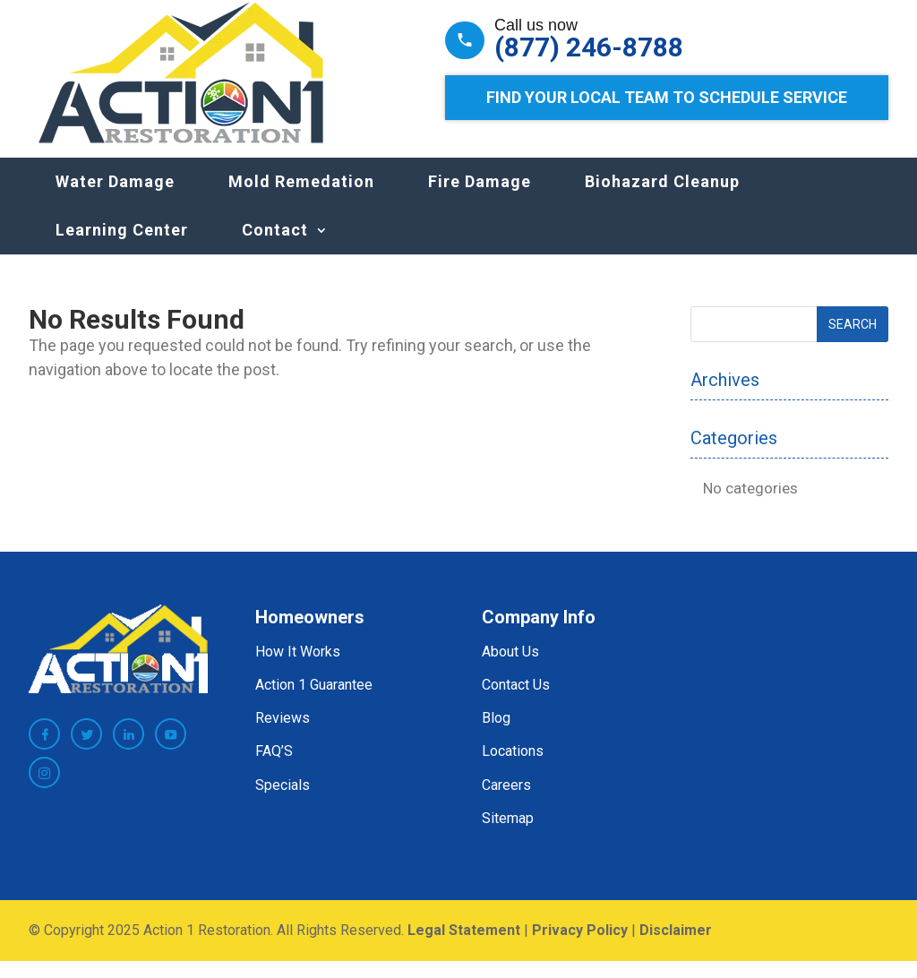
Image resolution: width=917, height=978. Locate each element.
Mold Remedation (301, 199)
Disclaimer (675, 948)
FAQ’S (274, 768)
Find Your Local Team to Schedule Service (666, 97)
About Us (510, 669)
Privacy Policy (580, 948)
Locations (513, 768)
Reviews (282, 735)
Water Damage (115, 199)
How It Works (297, 669)
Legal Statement (463, 948)
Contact (275, 247)
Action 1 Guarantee (314, 702)
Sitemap (508, 836)
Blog (496, 735)
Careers (506, 802)
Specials (282, 802)
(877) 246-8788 (588, 47)
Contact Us (516, 702)
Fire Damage (479, 199)
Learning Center (122, 247)
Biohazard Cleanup (662, 199)
